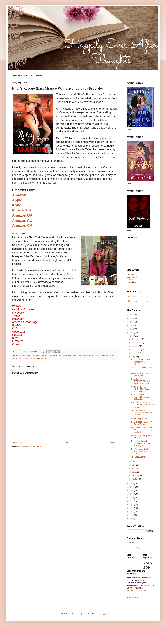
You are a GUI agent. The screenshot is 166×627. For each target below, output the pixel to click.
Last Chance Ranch (65, 355)
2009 (132, 519)
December (136, 339)
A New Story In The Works (141, 418)
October (135, 346)
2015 (132, 497)
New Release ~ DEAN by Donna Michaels (141, 423)
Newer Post (17, 442)
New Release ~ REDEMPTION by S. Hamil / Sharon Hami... (141, 381)
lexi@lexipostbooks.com (136, 590)
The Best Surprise (138, 457)
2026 (132, 315)
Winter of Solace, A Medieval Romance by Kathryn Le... (141, 397)
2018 (132, 487)
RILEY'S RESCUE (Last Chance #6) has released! (141, 362)
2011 (132, 512)
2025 (132, 318)
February (135, 475)
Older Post (112, 442)
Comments (133, 301)
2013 (132, 505)
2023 (132, 325)
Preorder (21, 358)
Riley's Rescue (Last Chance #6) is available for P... (141, 451)
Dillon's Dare (39, 355)
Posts (131, 297)
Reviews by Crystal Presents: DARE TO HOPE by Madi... (140, 443)
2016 (132, 494)
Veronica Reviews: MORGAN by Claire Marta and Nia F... (140, 389)
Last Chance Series (80, 355)
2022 (132, 329)
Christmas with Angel (26, 355)
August (135, 353)
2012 (132, 508)
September (136, 350)
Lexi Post (91, 355)
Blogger (104, 614)
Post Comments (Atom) (32, 447)
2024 (132, 322)
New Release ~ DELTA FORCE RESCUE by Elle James (142, 405)
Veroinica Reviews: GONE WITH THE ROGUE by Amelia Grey (141, 430)
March (134, 472)
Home (65, 442)
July (134, 357)
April (134, 468)
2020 (132, 336)
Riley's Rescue (30, 358)
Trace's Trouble (42, 358)
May (134, 465)
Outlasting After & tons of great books (141, 374)
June (134, 461)
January (135, 479)
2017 (132, 490)
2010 (132, 515)
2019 (132, 483)
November (136, 343)
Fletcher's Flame (51, 355)
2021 (132, 332)
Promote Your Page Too (135, 548)
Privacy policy (132, 597)
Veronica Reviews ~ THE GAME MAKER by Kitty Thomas (141, 412)
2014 (132, 501)
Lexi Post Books (102, 355)
